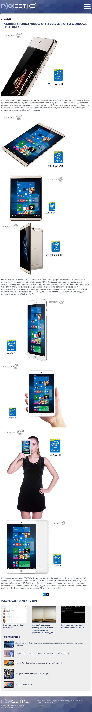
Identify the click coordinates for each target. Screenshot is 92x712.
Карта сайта (40, 706)
